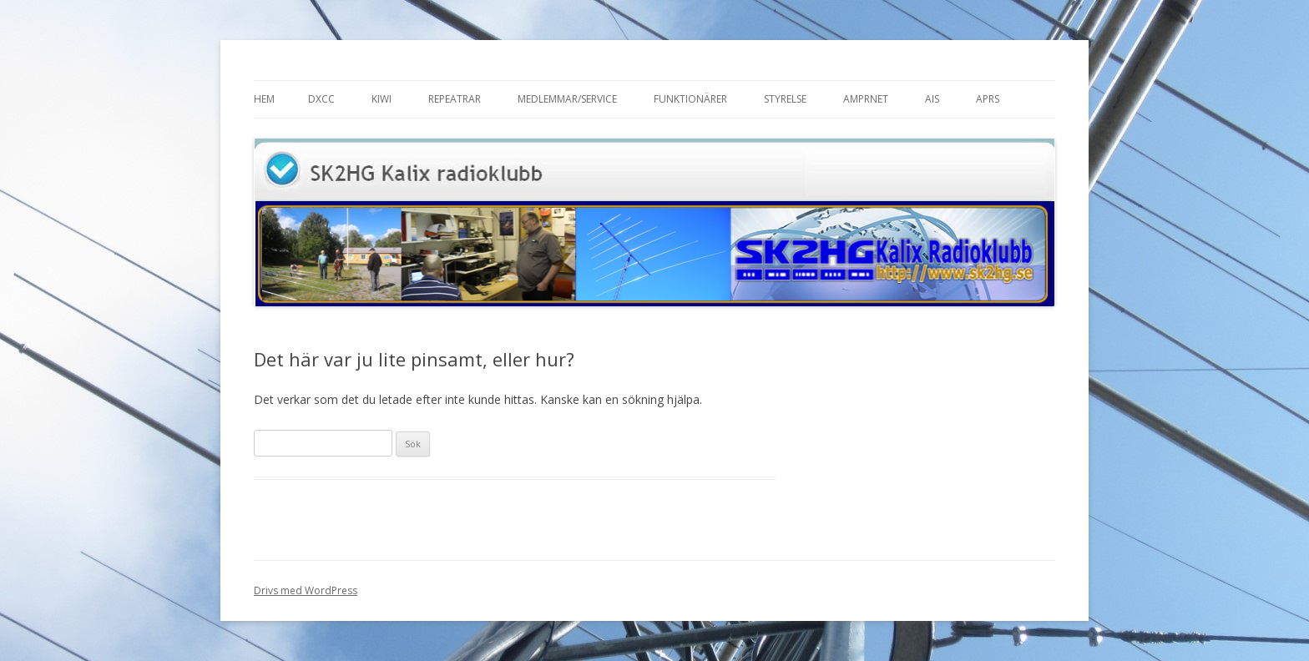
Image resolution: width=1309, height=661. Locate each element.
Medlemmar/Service (567, 99)
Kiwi (381, 99)
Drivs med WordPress (305, 590)
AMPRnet (865, 99)
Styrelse (785, 99)
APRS (987, 99)
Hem (264, 99)
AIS (932, 99)
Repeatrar (454, 99)
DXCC (321, 99)
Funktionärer (690, 99)
